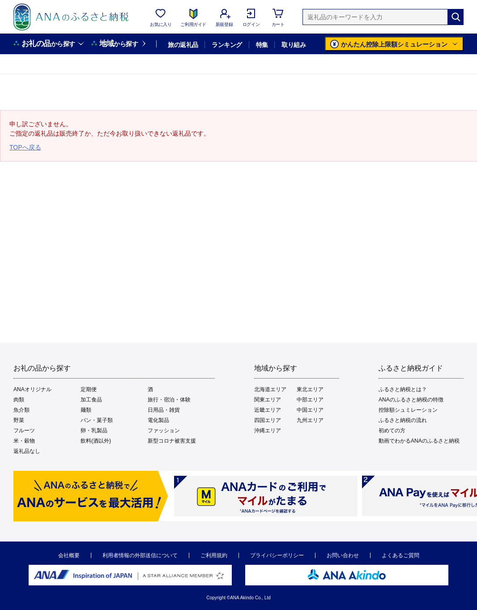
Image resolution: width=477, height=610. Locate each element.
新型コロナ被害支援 (172, 441)
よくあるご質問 (400, 555)
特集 (262, 44)
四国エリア (267, 420)
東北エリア (310, 389)
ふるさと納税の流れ (403, 420)
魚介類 (21, 410)
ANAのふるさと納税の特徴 (411, 400)
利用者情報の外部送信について (140, 555)
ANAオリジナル (32, 389)
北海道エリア (270, 389)
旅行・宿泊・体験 (169, 400)
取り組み (293, 44)
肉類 (18, 400)
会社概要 (69, 555)
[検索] (455, 17)
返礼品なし (26, 451)
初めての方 (392, 430)
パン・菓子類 (97, 420)
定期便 (89, 389)
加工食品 (91, 400)
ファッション (164, 430)
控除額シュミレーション (408, 410)
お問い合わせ (343, 555)
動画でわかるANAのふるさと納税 (419, 441)
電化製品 (158, 420)
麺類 (86, 410)
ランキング (227, 44)
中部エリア (310, 400)
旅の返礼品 (183, 44)
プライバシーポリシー (277, 555)
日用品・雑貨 (164, 410)
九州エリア (310, 420)
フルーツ (24, 430)
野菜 (18, 420)
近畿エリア (267, 410)
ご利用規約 (213, 555)
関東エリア (267, 400)
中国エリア (310, 410)
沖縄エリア (267, 430)
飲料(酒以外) (96, 441)
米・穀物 (24, 441)
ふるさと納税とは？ (403, 389)
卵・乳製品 (94, 430)
